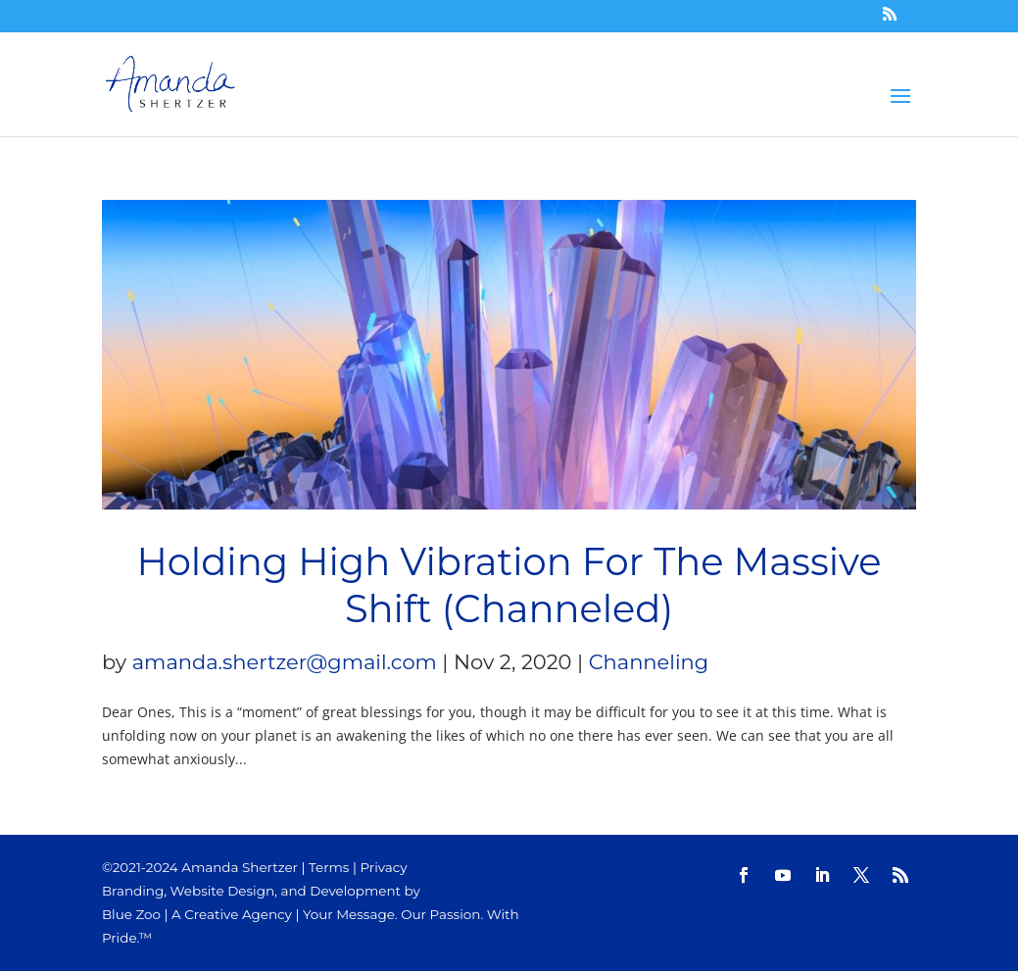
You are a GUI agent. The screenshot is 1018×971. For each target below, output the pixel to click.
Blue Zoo (131, 914)
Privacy (383, 867)
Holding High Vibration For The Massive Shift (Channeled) (508, 585)
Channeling (648, 662)
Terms (329, 867)
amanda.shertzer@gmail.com (284, 662)
